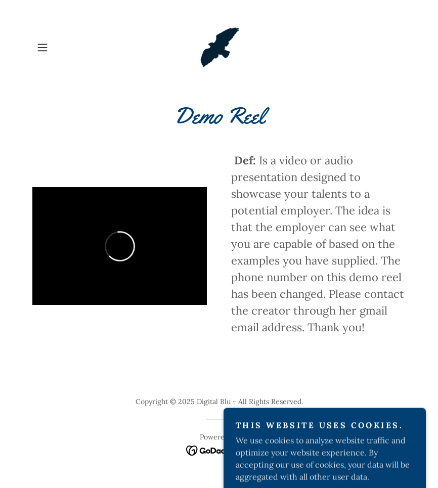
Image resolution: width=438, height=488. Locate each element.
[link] (219, 47)
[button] (60, 47)
